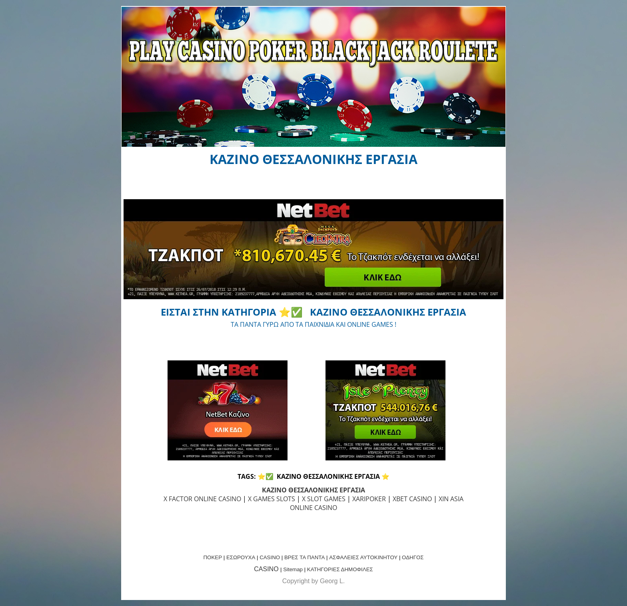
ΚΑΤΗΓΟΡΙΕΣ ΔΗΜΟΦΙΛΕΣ (340, 569)
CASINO (270, 557)
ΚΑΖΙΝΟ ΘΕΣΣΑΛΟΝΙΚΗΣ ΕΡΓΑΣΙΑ (313, 490)
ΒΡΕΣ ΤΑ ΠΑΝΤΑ (304, 557)
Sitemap (293, 569)
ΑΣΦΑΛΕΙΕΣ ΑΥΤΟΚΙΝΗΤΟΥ (363, 557)
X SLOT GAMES (323, 498)
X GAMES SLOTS (271, 498)
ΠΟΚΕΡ (212, 557)
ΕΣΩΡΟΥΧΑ (240, 557)
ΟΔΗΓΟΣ (412, 557)
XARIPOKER (369, 498)
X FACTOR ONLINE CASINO (202, 498)
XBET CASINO (412, 498)
